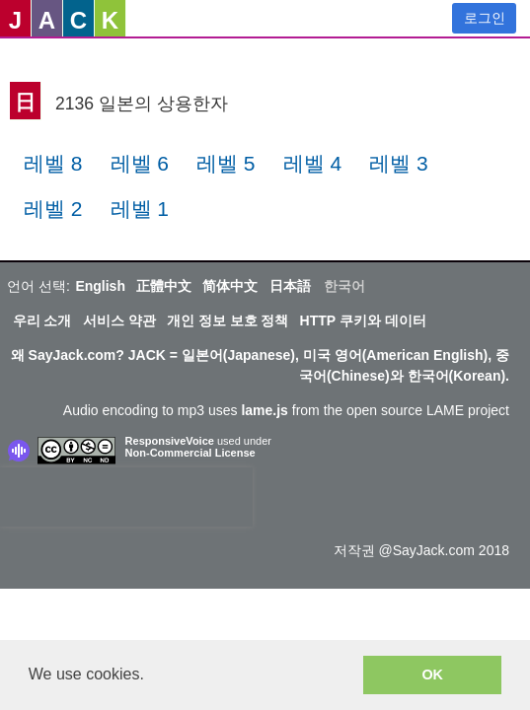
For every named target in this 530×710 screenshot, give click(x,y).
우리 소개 (42, 320)
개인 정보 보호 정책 (228, 320)
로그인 (484, 18)
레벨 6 (140, 163)
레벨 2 (53, 208)
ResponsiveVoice (169, 441)
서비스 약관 (119, 320)
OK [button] (432, 674)
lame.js (264, 410)
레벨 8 (53, 163)
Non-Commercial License (190, 453)
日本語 (290, 286)
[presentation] (126, 497)
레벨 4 (312, 163)
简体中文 (230, 286)
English (100, 286)
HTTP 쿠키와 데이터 (363, 320)
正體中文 (163, 286)
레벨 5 (226, 163)
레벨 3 (398, 163)
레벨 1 (140, 208)
